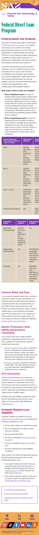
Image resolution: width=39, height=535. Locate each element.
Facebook (16, 525)
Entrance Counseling (12, 363)
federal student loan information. (14, 321)
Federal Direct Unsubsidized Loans (14, 419)
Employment (18, 532)
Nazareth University (11, 4)
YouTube (22, 525)
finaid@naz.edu (7, 404)
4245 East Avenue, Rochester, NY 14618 (7, 517)
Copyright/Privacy (23, 531)
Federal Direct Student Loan (17, 45)
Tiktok (10, 525)
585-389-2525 (19, 517)
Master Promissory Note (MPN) (16, 348)
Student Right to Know (8, 532)
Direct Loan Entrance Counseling (16, 494)
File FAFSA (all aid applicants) (14, 490)
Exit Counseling (14, 380)
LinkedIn (28, 525)
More (35, 2)
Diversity (31, 531)
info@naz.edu (32, 517)
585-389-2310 (16, 473)
